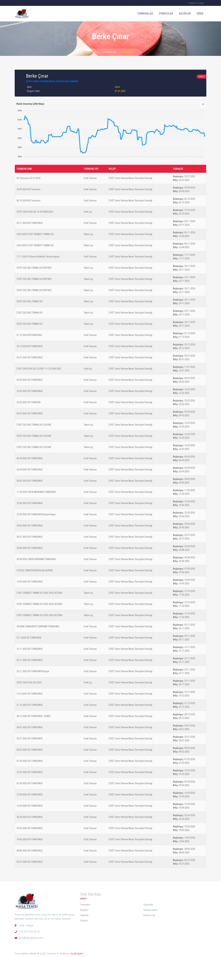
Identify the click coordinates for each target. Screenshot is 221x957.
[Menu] (203, 104)
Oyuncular (166, 13)
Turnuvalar (145, 13)
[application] (110, 132)
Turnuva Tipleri (150, 909)
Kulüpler (185, 13)
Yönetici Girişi (196, 3)
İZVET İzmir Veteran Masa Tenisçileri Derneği (52, 81)
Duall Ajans (77, 953)
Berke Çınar (128, 52)
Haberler (84, 915)
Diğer (200, 13)
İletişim (84, 920)
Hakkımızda (149, 915)
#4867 (201, 76)
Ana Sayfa (92, 52)
